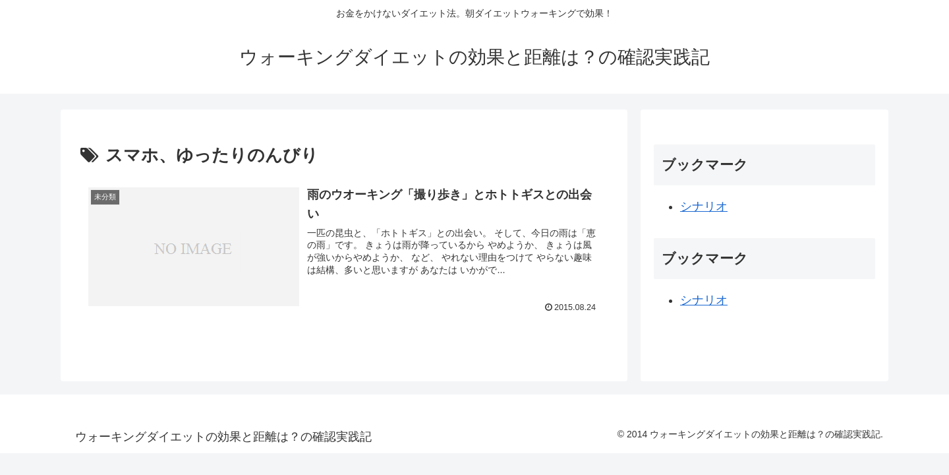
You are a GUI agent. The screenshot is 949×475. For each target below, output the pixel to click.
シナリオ (704, 206)
